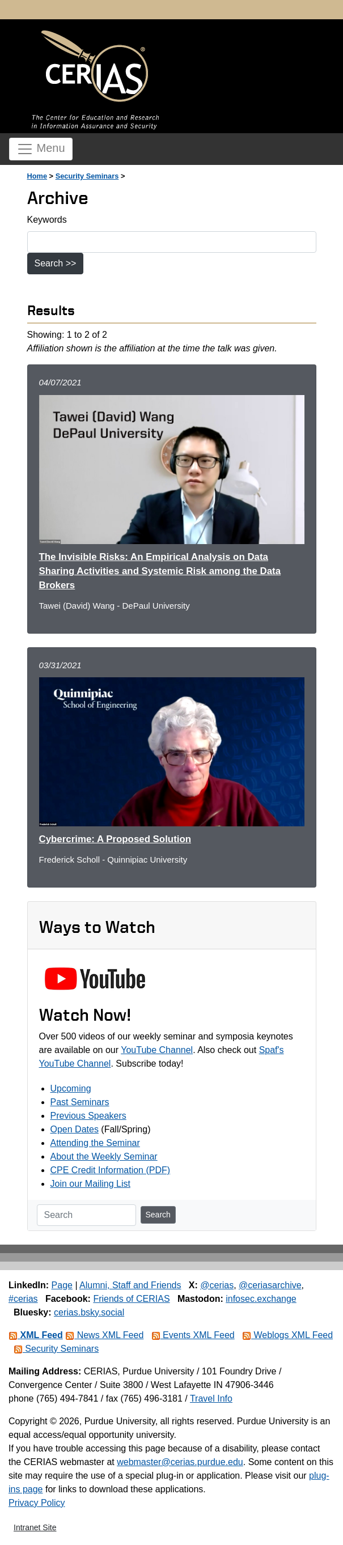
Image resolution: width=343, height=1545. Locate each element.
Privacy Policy (37, 1503)
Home (37, 176)
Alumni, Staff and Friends (130, 1285)
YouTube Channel (157, 1050)
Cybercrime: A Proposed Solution (115, 839)
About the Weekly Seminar (104, 1156)
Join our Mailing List (90, 1184)
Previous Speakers (88, 1115)
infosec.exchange (261, 1299)
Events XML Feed (193, 1335)
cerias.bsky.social (89, 1312)
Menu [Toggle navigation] (40, 149)
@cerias (217, 1285)
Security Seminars (87, 176)
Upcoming (70, 1088)
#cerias (23, 1299)
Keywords (47, 219)
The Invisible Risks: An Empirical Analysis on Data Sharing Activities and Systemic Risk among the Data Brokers (160, 571)
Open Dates (74, 1129)
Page (62, 1285)
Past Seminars (79, 1102)
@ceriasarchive (270, 1285)
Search (158, 1214)
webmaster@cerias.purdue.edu (180, 1462)
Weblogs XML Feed (287, 1335)
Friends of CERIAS (131, 1299)
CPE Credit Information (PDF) (110, 1170)
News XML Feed (104, 1335)
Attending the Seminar (95, 1143)
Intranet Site (35, 1527)
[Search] (86, 1215)
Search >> (56, 263)
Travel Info (211, 1398)
